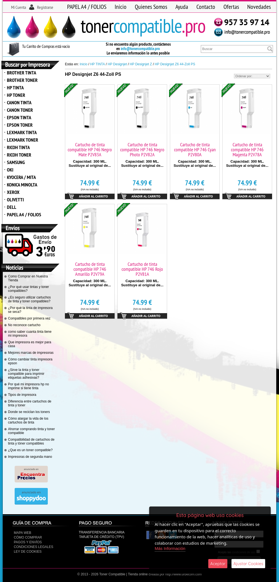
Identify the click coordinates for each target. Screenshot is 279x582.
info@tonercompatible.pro (140, 48)
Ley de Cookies (27, 552)
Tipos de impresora (22, 395)
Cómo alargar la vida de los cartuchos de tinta (28, 420)
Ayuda (181, 7)
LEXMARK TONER (22, 140)
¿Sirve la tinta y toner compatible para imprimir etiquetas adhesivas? (26, 374)
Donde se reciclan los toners (29, 412)
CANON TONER (20, 110)
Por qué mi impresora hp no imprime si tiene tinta (28, 386)
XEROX (13, 192)
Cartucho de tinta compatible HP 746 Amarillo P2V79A (89, 269)
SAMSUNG (16, 162)
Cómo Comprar (28, 537)
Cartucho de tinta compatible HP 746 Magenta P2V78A (247, 149)
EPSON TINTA (19, 117)
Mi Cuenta (18, 7)
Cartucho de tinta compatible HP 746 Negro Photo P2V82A (142, 149)
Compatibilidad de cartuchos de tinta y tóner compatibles (31, 441)
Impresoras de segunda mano (30, 457)
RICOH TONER (19, 155)
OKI (10, 170)
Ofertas (231, 7)
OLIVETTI (15, 199)
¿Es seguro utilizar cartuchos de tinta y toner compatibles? (29, 299)
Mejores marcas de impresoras (31, 353)
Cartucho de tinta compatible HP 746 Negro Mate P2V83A (90, 149)
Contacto (205, 7)
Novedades (259, 7)
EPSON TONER (20, 125)
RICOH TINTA (18, 147)
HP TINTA (15, 87)
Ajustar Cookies (248, 563)
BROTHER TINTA (21, 72)
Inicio (121, 7)
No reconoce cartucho (24, 325)
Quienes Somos (151, 7)
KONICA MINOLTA (22, 184)
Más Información (170, 548)
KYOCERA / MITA (21, 177)
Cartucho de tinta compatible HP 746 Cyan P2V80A (195, 149)
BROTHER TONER (22, 80)
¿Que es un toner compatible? (30, 450)
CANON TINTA (19, 102)
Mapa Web (22, 533)
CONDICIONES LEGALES (33, 547)
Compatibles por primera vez (29, 318)
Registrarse (45, 7)
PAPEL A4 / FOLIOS (86, 7)
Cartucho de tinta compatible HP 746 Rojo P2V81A (142, 269)
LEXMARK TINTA (22, 132)
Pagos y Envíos (28, 542)
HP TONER (16, 95)
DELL (11, 207)
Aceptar (217, 563)
